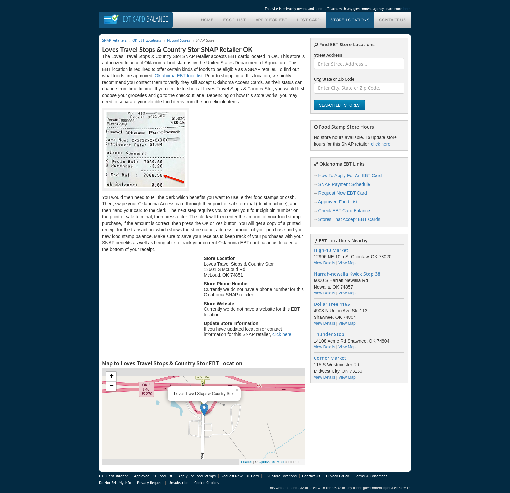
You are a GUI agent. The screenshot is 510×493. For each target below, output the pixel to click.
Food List (234, 19)
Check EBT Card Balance (344, 210)
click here (281, 334)
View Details (324, 263)
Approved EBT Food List (153, 476)
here (406, 8)
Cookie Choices (206, 482)
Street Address (328, 55)
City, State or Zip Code (334, 79)
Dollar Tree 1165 (332, 304)
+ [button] (111, 377)
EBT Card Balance (113, 476)
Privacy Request (150, 482)
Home (207, 19)
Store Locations (349, 19)
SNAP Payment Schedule (344, 184)
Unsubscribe (178, 482)
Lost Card (309, 19)
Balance (145, 19)
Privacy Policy (337, 476)
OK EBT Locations (146, 40)
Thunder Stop (329, 334)
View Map (346, 263)
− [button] (111, 386)
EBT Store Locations (280, 476)
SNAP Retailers (114, 40)
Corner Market (330, 358)
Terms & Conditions (371, 476)
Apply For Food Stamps (197, 476)
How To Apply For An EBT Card (350, 175)
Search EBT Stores (339, 105)
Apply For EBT (271, 19)
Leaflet (246, 462)
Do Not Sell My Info (115, 482)
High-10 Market (331, 250)
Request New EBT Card (342, 193)
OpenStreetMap (271, 462)
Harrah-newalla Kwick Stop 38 (347, 274)
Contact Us (392, 19)
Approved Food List (337, 201)
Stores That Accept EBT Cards (349, 219)
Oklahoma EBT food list (179, 75)
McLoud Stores (178, 40)
